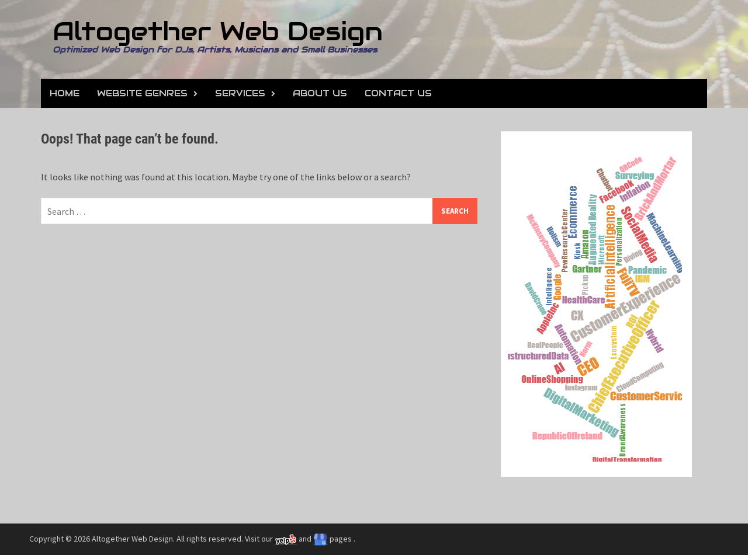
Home (64, 93)
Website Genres (142, 93)
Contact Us (398, 93)
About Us (320, 93)
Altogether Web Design (218, 31)
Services (240, 93)
